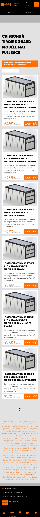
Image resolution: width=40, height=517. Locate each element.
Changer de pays (10, 488)
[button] (10, 71)
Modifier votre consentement (16, 496)
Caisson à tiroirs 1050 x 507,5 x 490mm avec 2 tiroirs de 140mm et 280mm (20, 105)
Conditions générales (13, 492)
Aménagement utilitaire (22, 62)
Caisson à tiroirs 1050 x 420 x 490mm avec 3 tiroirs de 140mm (19, 266)
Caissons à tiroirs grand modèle (15, 65)
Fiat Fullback (8, 62)
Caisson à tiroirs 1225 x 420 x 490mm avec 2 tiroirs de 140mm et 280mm (20, 158)
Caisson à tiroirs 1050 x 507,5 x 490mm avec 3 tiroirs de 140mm (19, 212)
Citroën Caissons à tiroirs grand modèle (18, 421)
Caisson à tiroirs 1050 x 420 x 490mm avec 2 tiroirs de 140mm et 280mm (20, 377)
